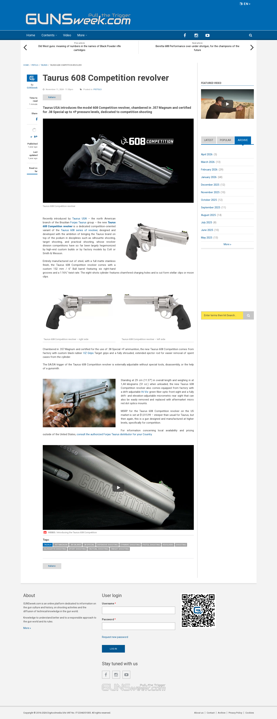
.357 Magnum (60, 545)
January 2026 (209, 177)
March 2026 (208, 162)
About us (199, 713)
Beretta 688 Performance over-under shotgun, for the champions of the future (197, 48)
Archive (243, 140)
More (81, 35)
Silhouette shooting (55, 549)
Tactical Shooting (98, 549)
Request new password (115, 637)
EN (245, 4)
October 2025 (209, 199)
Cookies (249, 713)
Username (109, 603)
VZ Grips (88, 353)
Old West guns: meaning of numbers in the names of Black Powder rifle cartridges (79, 48)
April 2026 (207, 154)
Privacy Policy (235, 713)
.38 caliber (75, 545)
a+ (35, 136)
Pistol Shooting (151, 545)
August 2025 (208, 215)
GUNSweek (32, 88)
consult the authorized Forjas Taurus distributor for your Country (114, 434)
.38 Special (89, 545)
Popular (225, 140)
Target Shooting (120, 549)
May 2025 (206, 237)
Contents (48, 35)
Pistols (97, 89)
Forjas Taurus (78, 222)
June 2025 (207, 230)
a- (32, 137)
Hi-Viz (144, 391)
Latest (208, 140)
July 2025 (206, 222)
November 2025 (210, 192)
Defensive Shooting (107, 545)
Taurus (48, 545)
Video (67, 35)
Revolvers (168, 545)
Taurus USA (79, 218)
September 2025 (210, 207)
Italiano (52, 97)
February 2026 (209, 169)
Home (30, 35)
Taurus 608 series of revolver (79, 230)
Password (109, 619)
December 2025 (210, 184)
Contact (211, 713)
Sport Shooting (77, 549)
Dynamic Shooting (130, 545)
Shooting (181, 545)
